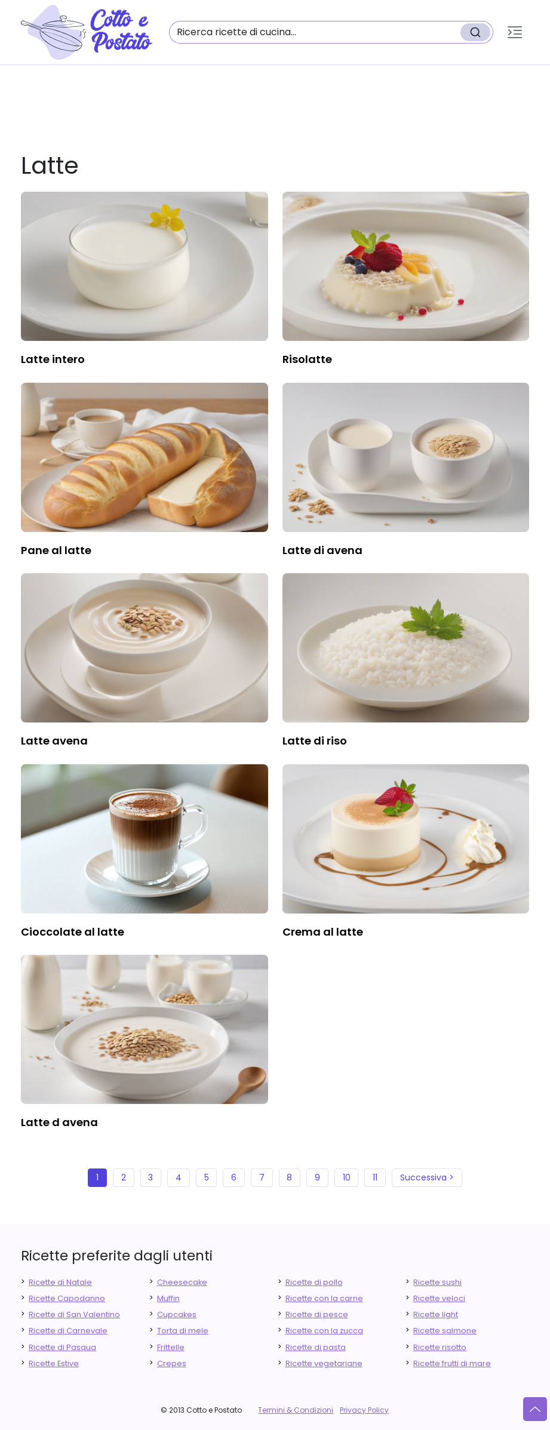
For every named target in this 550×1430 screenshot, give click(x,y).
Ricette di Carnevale (68, 1331)
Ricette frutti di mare (452, 1363)
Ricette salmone (445, 1331)
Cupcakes (176, 1314)
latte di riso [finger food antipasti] (314, 740)
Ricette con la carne (324, 1298)
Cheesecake (182, 1282)
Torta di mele (182, 1331)
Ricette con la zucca (324, 1331)
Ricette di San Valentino (74, 1314)
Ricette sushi (437, 1282)
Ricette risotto (439, 1347)
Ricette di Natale (60, 1282)
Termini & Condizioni (295, 1410)
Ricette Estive (54, 1363)
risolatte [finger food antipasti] (307, 359)
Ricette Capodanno (67, 1298)
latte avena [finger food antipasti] (54, 740)
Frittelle (171, 1347)
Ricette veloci (439, 1298)
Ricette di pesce (316, 1314)
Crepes (171, 1363)
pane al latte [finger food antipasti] (56, 550)
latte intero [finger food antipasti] (53, 359)
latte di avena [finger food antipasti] (322, 550)
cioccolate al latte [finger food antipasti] (72, 931)
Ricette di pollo (314, 1282)
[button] (514, 32)
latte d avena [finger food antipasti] (59, 1122)
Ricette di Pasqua (62, 1347)
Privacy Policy (364, 1410)
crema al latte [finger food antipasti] (322, 931)
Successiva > (427, 1177)
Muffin (168, 1298)
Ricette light (435, 1314)
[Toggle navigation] (514, 32)
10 (347, 1177)
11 (375, 1177)
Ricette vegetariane (323, 1363)
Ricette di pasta (315, 1347)
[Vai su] (535, 1409)
